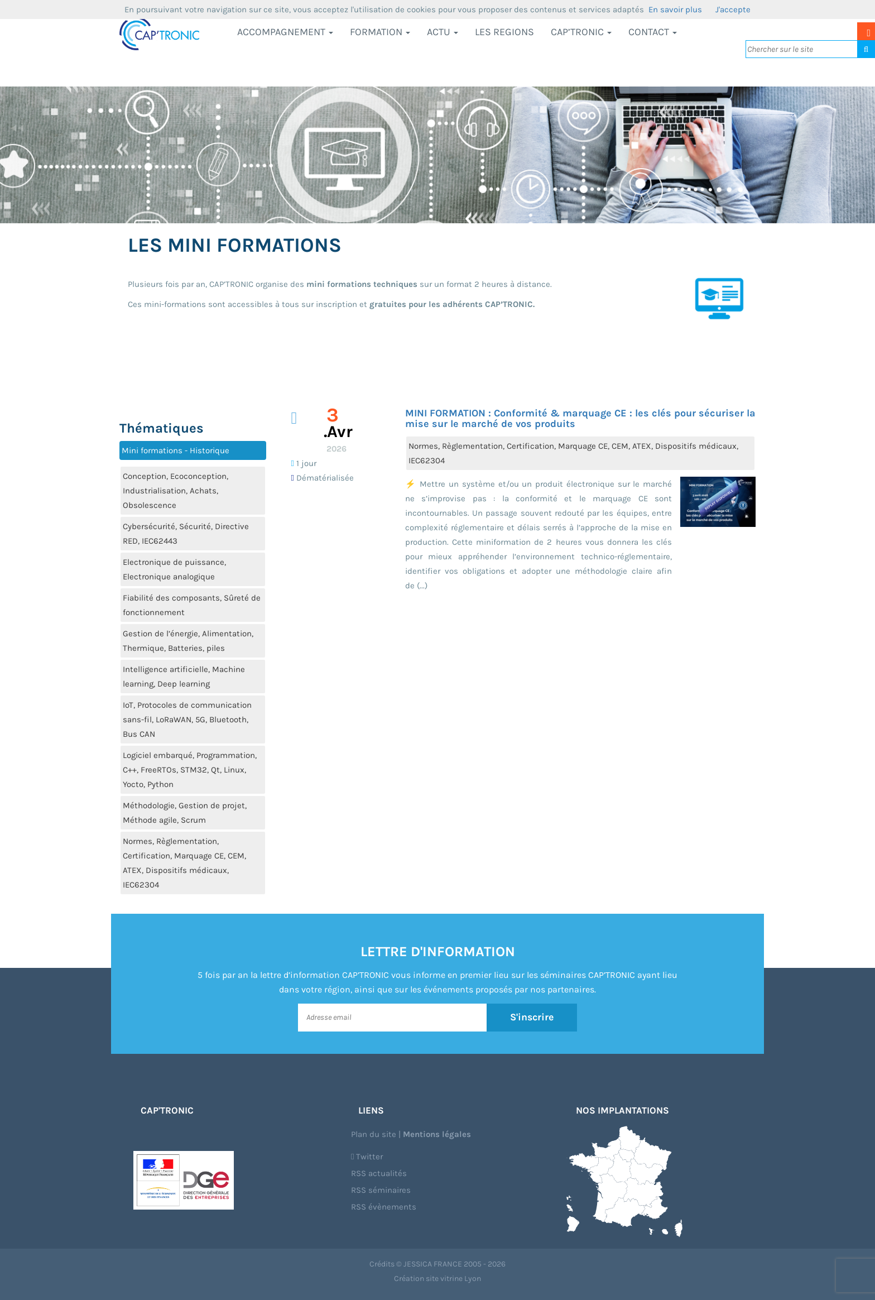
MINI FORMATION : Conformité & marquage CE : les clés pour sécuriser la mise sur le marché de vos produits (580, 418)
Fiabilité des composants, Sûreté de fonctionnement (192, 605)
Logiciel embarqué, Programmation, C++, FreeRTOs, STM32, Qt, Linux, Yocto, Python (190, 769)
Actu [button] (442, 32)
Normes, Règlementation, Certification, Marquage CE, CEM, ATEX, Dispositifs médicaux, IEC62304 (184, 863)
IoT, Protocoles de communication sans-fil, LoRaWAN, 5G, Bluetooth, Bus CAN (187, 719)
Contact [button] (652, 32)
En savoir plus (675, 9)
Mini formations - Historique (175, 450)
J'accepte (733, 9)
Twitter (367, 1157)
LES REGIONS (504, 32)
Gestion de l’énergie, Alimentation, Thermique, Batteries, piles (188, 641)
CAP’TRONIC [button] (581, 32)
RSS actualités (379, 1173)
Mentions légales (437, 1134)
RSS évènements (383, 1207)
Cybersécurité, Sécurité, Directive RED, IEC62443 (186, 533)
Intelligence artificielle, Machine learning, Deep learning (184, 676)
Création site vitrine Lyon (437, 1278)
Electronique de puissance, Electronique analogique (174, 569)
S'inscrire (532, 1017)
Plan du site (373, 1134)
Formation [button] (380, 32)
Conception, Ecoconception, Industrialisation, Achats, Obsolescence (175, 490)
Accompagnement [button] (285, 32)
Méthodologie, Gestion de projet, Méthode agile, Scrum (185, 812)
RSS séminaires (381, 1190)
